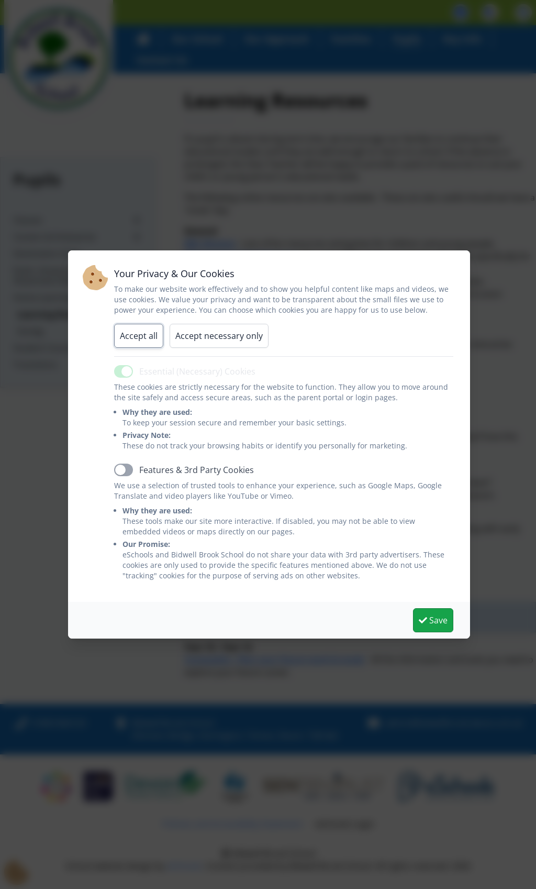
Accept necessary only (219, 336)
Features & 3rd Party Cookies (196, 470)
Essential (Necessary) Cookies (197, 371)
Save (433, 620)
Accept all (139, 336)
